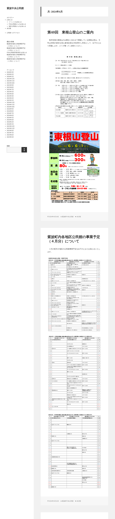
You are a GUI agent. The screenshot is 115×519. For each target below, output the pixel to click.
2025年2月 (10, 98)
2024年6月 (10, 115)
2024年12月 (10, 102)
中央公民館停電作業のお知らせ (17, 52)
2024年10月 (10, 107)
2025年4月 (10, 94)
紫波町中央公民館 (67, 217)
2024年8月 (10, 111)
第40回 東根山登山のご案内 (70, 32)
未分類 (9, 28)
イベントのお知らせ (15, 22)
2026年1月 (10, 76)
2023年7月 (10, 133)
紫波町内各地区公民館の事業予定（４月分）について (73, 238)
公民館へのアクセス (13, 33)
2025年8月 (10, 87)
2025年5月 (10, 92)
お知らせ (9, 20)
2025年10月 (10, 83)
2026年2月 (10, 74)
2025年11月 (10, 81)
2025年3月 (10, 96)
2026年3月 (10, 72)
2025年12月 (10, 79)
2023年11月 (10, 128)
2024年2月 (10, 122)
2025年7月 (10, 89)
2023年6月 (10, 135)
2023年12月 (10, 126)
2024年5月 (10, 118)
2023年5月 (10, 137)
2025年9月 (10, 85)
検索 (8, 146)
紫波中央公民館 (15, 8)
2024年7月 (10, 113)
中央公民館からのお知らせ (17, 24)
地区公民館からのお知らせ (17, 26)
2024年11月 (10, 105)
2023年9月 (10, 130)
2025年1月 (10, 100)
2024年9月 (10, 109)
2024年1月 (10, 124)
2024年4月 (10, 120)
